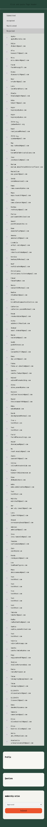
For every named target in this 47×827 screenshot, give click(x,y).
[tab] (23, 15)
